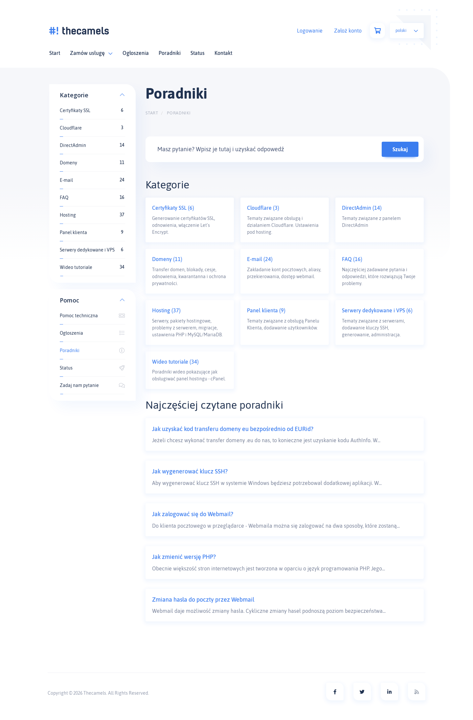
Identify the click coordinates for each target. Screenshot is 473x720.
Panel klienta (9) (266, 310)
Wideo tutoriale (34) (175, 362)
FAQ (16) (352, 259)
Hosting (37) (166, 310)
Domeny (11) (167, 259)
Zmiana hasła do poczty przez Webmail (203, 599)
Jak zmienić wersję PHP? (184, 556)
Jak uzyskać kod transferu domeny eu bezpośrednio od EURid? (232, 428)
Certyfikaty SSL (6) (173, 208)
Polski (406, 30)
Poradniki (170, 53)
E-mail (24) (260, 259)
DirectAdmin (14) (362, 208)
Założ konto (348, 31)
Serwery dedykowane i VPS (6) (377, 310)
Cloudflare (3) (263, 208)
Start (54, 53)
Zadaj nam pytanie (92, 385)
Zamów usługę (91, 53)
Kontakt (223, 53)
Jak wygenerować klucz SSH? (190, 471)
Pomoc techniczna (92, 316)
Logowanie (310, 31)
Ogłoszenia (136, 53)
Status (198, 53)
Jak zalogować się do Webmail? (192, 514)
